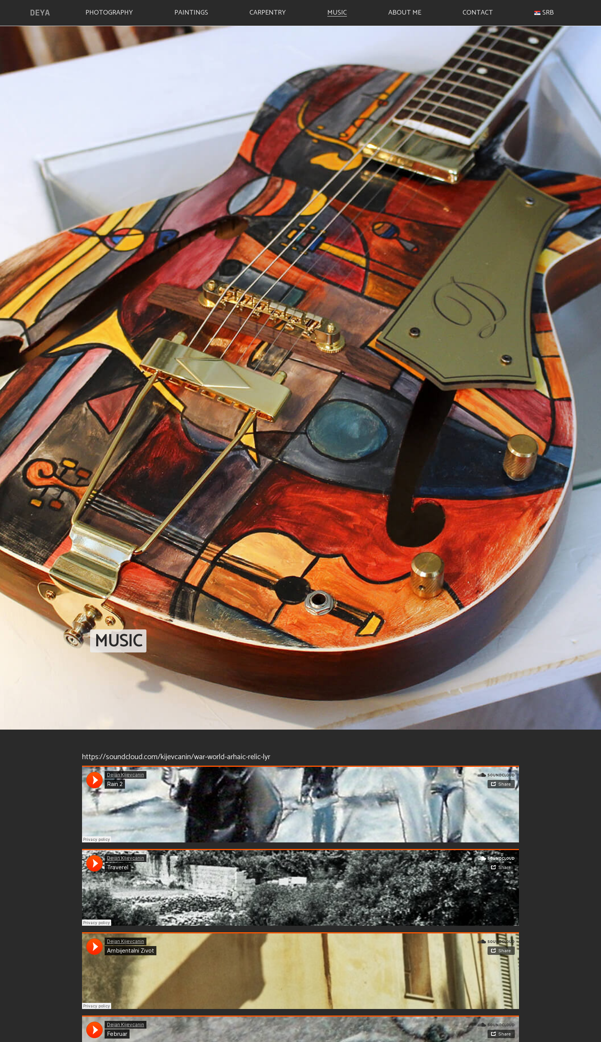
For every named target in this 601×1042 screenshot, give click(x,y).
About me (404, 12)
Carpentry (268, 12)
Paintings (191, 12)
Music (337, 12)
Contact (478, 12)
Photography (109, 12)
